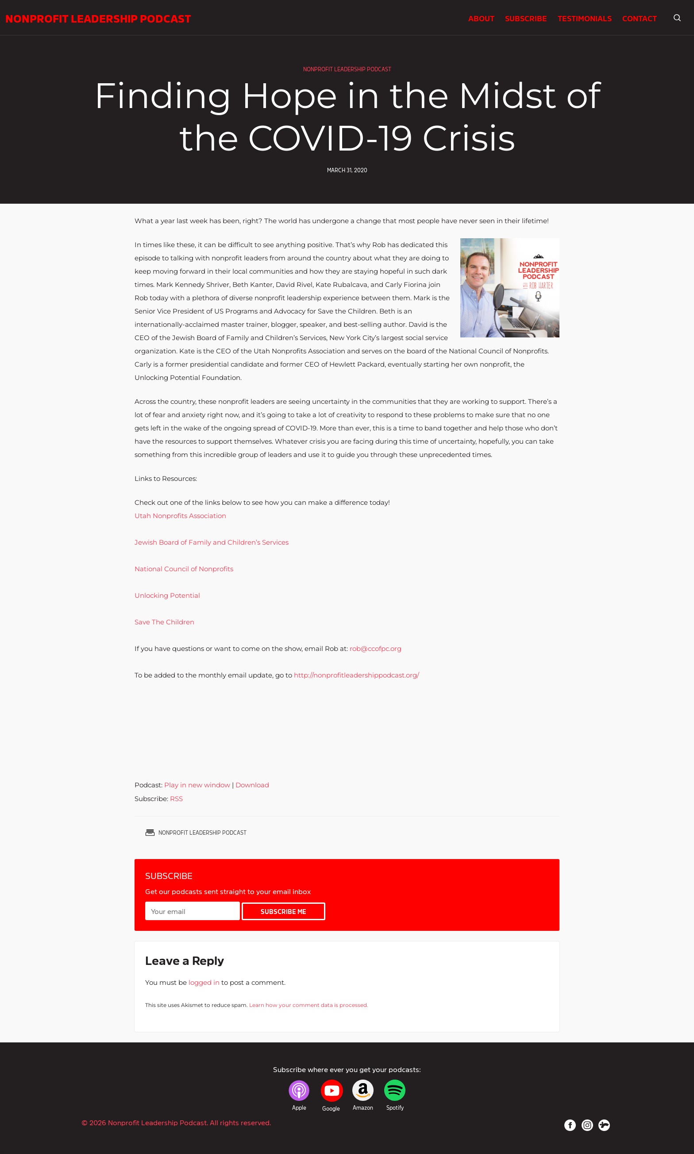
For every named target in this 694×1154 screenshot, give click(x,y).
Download (252, 785)
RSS (176, 798)
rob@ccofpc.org (375, 648)
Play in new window (197, 785)
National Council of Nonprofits (184, 569)
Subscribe (526, 17)
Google (331, 1108)
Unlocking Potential (167, 595)
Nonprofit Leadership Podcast (98, 17)
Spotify (395, 1107)
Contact (639, 17)
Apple (299, 1107)
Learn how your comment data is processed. (308, 1005)
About (481, 17)
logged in (204, 982)
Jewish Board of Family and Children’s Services (212, 542)
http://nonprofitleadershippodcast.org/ (356, 675)
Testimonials (585, 17)
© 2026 (176, 1122)
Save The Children (164, 622)
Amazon (363, 1107)
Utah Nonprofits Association (180, 515)
